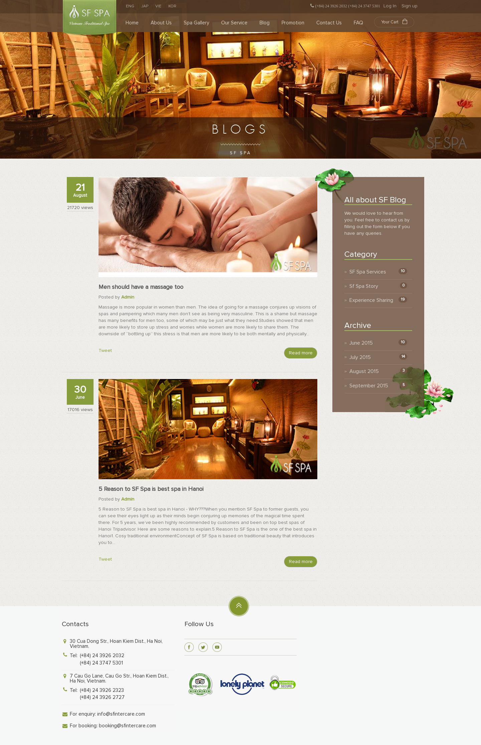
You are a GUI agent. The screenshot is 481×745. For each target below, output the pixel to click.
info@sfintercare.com (121, 714)
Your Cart (394, 22)
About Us (161, 23)
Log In (389, 6)
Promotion (293, 23)
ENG (130, 6)
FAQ (358, 23)
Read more (301, 353)
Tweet (105, 350)
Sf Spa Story (363, 286)
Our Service (234, 23)
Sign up (410, 6)
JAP (144, 6)
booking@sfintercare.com (127, 726)
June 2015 (361, 343)
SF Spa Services (367, 271)
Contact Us (329, 23)
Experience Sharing (371, 300)
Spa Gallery (196, 23)
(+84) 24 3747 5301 (101, 663)
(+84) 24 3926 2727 (102, 697)
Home (132, 23)
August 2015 (364, 371)
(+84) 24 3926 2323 (102, 690)
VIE (158, 6)
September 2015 (368, 385)
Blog (265, 23)
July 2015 (360, 357)
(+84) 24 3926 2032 (102, 656)
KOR (172, 6)
